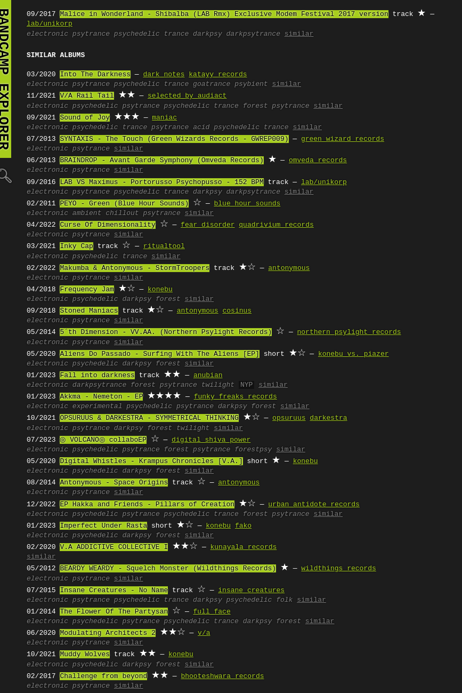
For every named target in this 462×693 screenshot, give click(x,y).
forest (168, 299)
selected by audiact (187, 96)
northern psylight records (349, 332)
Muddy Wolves (85, 654)
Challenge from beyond (103, 676)
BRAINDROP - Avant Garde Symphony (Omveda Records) (161, 160)
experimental (97, 406)
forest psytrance (276, 106)
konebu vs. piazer (353, 354)
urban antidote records (314, 504)
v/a (204, 633)
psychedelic (95, 106)
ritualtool (164, 246)
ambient (87, 213)
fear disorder (207, 225)
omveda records (318, 160)
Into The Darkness (95, 74)
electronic (47, 34)
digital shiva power (207, 440)
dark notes (163, 74)
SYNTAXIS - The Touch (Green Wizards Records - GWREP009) (174, 139)
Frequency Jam (87, 289)
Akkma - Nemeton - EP (101, 397)
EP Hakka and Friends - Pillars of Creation (147, 504)
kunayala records (243, 547)
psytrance (91, 34)
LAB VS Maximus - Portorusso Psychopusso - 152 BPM (161, 182)
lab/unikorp (49, 24)
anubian (208, 375)
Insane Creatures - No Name (114, 590)
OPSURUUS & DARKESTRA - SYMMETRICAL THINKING (149, 418)
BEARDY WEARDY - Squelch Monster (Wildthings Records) (168, 568)
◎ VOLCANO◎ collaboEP (101, 440)
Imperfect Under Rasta (103, 526)
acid (201, 127)
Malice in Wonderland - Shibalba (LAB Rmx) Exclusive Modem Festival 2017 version (224, 14)
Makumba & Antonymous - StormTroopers (134, 268)
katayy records (218, 74)
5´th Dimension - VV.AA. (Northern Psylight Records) (166, 332)
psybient (251, 84)
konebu (160, 289)
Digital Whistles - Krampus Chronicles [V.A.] (151, 461)
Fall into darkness (97, 375)
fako (243, 526)
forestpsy (253, 450)
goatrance (211, 84)
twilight (217, 385)
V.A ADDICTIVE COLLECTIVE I (114, 547)
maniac (164, 118)
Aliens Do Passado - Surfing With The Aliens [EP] (159, 354)
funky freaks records (235, 397)
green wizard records (342, 139)
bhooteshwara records (222, 676)
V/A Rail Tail (87, 96)
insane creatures (251, 590)
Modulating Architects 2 (107, 633)
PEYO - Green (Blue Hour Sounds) (124, 204)
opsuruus (288, 418)
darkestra (328, 418)
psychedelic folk (259, 600)
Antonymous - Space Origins (114, 483)
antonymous (289, 268)
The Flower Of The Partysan (114, 612)
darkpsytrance (253, 34)
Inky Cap (76, 246)
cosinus (237, 311)
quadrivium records (276, 225)
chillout (122, 213)
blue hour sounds (247, 204)
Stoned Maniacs (89, 311)
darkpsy (207, 34)
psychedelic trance (151, 34)
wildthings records (338, 568)
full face (211, 612)
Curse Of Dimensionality (107, 225)
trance (134, 127)
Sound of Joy (85, 118)
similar (299, 34)
